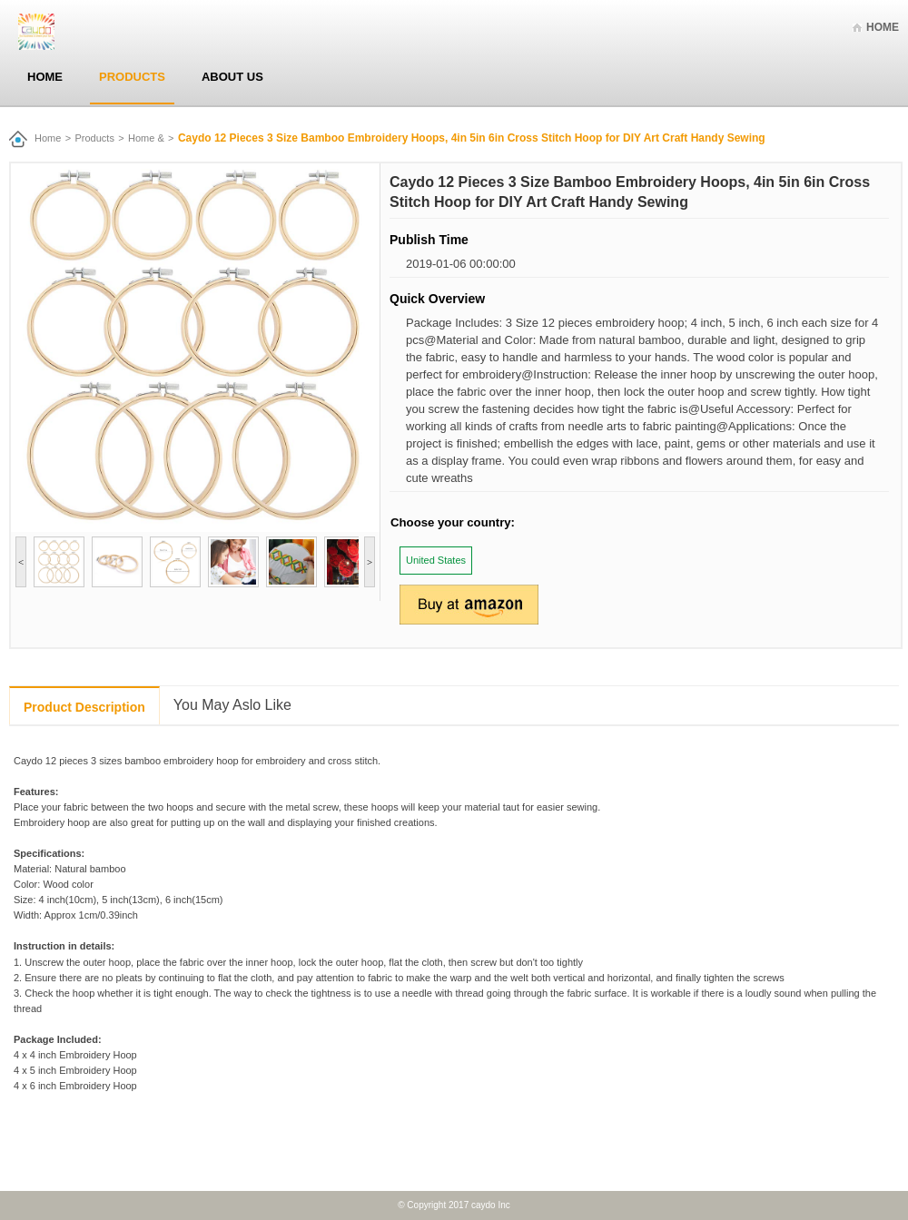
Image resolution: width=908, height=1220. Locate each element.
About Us (232, 77)
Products (132, 77)
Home (882, 27)
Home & (146, 138)
